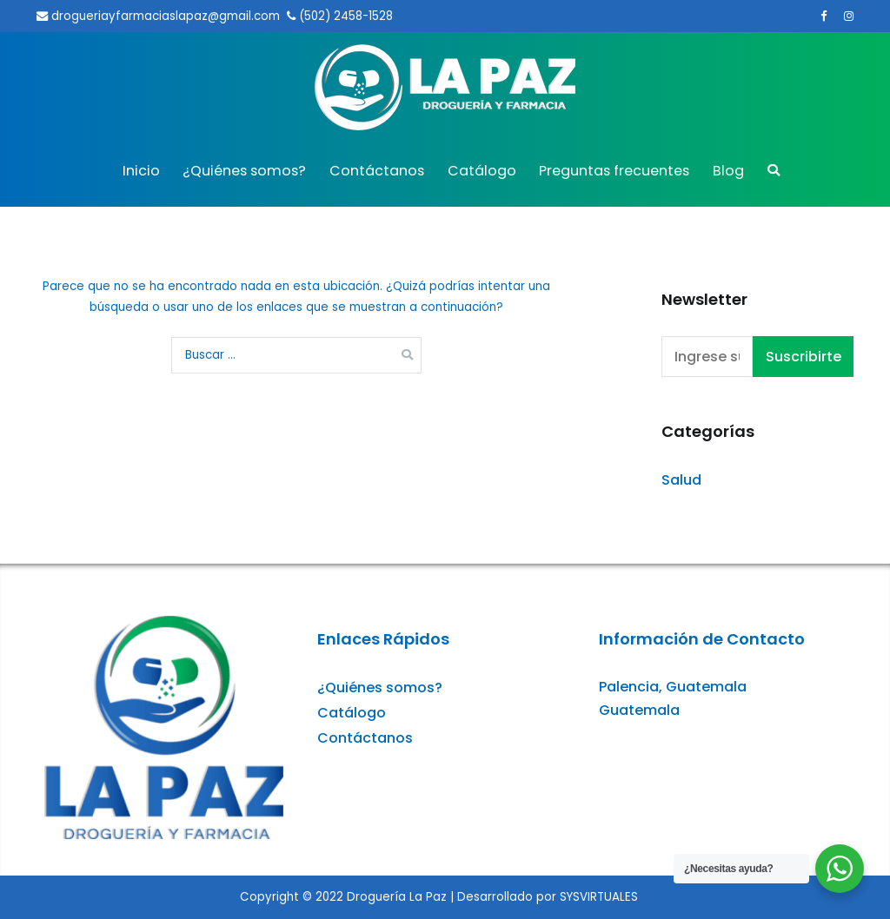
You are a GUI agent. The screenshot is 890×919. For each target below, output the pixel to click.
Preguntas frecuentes (614, 171)
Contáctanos (376, 171)
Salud (681, 480)
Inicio (141, 171)
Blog (728, 171)
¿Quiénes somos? (244, 171)
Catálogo (482, 171)
